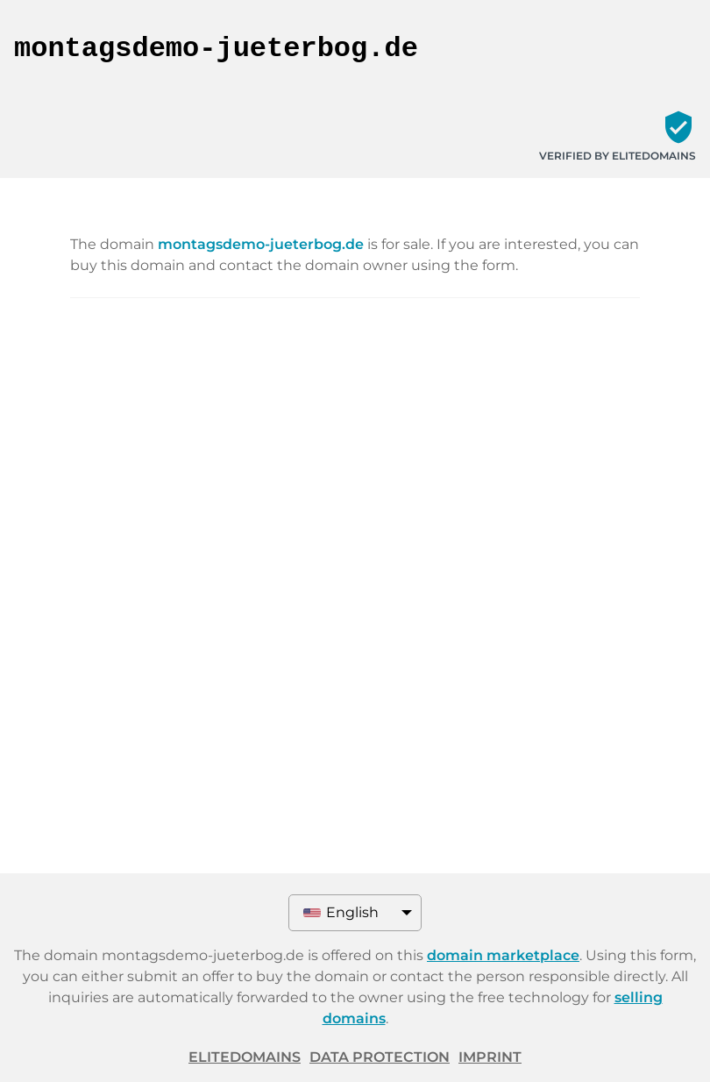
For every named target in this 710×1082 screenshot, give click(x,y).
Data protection (379, 1057)
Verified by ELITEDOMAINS (617, 155)
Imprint (490, 1057)
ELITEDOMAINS (244, 1057)
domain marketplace (503, 955)
